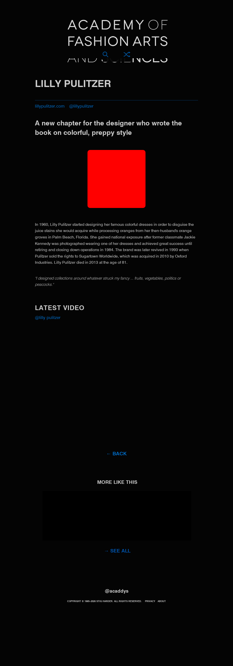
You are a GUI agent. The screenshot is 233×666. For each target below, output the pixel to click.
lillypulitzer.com (50, 106)
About (162, 601)
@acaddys (116, 591)
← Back (116, 454)
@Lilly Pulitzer (47, 318)
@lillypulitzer (81, 106)
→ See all (117, 551)
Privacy (150, 601)
